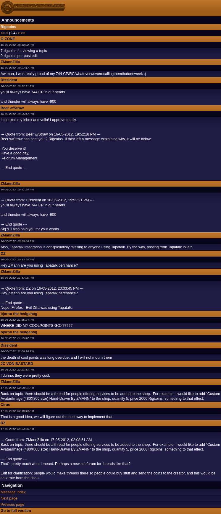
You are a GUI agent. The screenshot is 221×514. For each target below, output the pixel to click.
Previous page (12, 504)
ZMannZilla (10, 62)
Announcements (17, 20)
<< (3, 33)
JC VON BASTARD (17, 364)
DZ (3, 254)
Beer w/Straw (12, 108)
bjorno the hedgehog (19, 314)
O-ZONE (8, 39)
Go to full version (16, 511)
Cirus (5, 405)
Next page (9, 498)
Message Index (13, 492)
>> (23, 33)
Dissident (9, 80)
